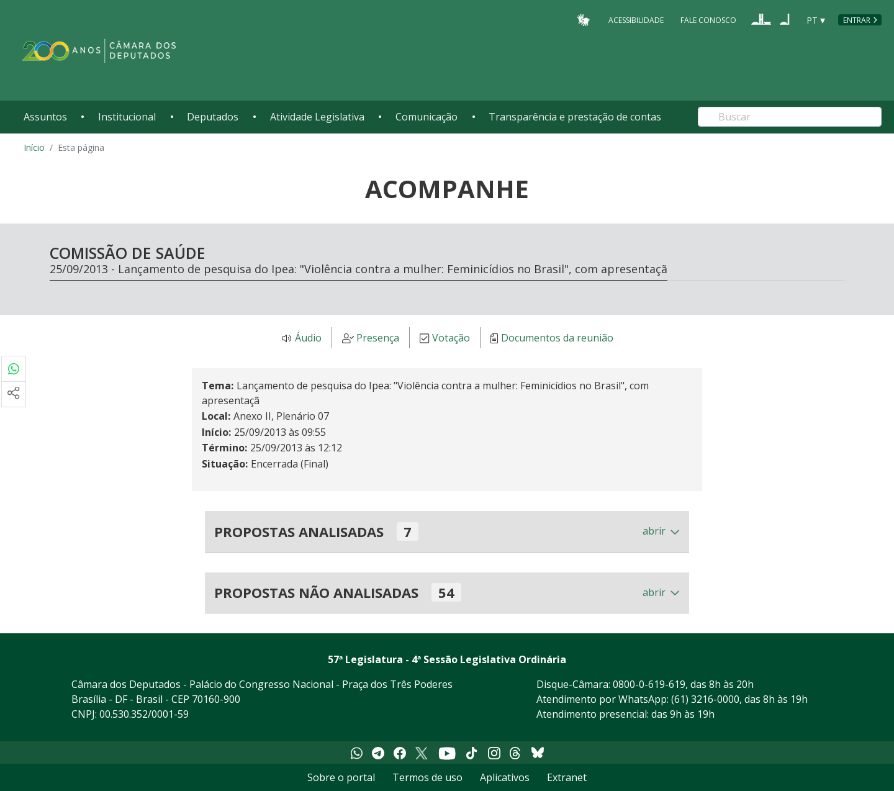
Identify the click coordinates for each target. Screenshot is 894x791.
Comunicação (426, 117)
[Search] (790, 117)
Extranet (567, 777)
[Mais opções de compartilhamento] (13, 394)
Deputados (212, 117)
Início (34, 147)
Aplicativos (505, 777)
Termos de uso (427, 777)
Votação (451, 338)
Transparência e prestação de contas (575, 117)
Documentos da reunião (557, 338)
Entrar (856, 20)
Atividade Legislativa (317, 117)
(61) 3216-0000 (705, 699)
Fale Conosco (708, 19)
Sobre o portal (341, 777)
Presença (377, 338)
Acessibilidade (636, 19)
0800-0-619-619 (649, 684)
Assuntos (45, 117)
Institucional (127, 117)
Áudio (308, 338)
